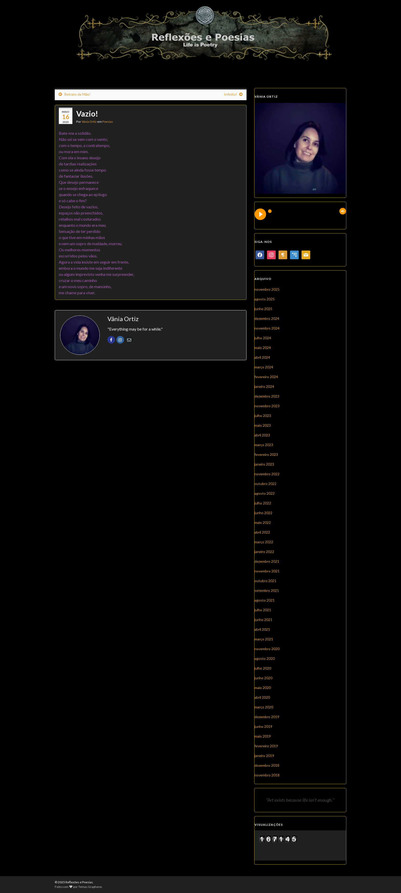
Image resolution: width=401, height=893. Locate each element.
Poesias (107, 121)
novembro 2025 (267, 289)
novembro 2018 (267, 775)
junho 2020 (263, 678)
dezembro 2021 (266, 561)
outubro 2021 (265, 581)
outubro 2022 (265, 483)
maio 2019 (262, 736)
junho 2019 (263, 726)
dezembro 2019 (266, 717)
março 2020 (263, 707)
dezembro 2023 (266, 396)
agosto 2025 (264, 299)
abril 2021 (262, 629)
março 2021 (263, 639)
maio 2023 (262, 425)
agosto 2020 (264, 658)
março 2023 (263, 445)
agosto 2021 (264, 600)
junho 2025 (263, 309)
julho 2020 (262, 668)
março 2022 (263, 542)
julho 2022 (262, 503)
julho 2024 (262, 338)
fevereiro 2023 (266, 454)
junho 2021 (263, 619)
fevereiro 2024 (266, 377)
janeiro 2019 (264, 755)
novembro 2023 (267, 406)
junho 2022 (263, 513)
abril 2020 (262, 697)
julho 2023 (262, 415)
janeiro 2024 (264, 386)
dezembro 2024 (266, 318)
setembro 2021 (266, 590)
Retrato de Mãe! (77, 94)
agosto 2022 (264, 493)
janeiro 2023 (264, 464)
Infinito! (230, 94)
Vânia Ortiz (89, 121)
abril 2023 (262, 435)
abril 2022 (262, 532)
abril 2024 (262, 357)
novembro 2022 (267, 474)
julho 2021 (262, 610)
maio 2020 (262, 687)
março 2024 (263, 367)
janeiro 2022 (264, 551)
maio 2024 (262, 347)
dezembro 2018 (266, 765)
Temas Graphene (90, 887)
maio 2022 (262, 522)
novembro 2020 (267, 649)
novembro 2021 (267, 571)
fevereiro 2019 (266, 746)
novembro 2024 (267, 328)
